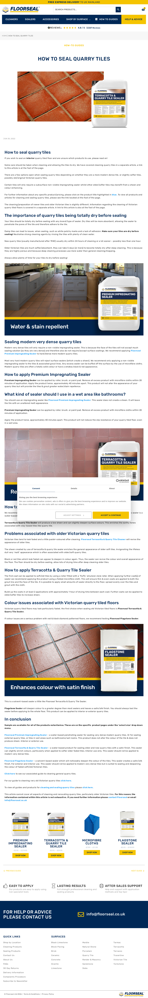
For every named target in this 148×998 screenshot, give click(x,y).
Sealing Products (11, 951)
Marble (85, 942)
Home (4, 36)
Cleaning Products (12, 947)
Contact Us (9, 955)
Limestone (56, 968)
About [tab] (112, 488)
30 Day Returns (11, 968)
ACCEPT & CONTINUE (111, 515)
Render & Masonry (91, 960)
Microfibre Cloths (92, 842)
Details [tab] (74, 488)
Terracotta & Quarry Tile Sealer (56, 843)
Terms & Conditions (32, 994)
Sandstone (87, 964)
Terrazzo (118, 951)
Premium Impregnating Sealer (20, 843)
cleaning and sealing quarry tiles (57, 787)
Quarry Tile (87, 955)
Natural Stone (89, 947)
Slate (85, 968)
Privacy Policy (48, 994)
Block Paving (57, 947)
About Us (8, 960)
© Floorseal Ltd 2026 (13, 994)
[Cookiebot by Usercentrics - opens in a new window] (118, 481)
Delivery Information (13, 972)
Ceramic (55, 955)
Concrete (55, 960)
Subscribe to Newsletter (15, 981)
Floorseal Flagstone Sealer (19, 761)
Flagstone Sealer (127, 842)
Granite (55, 964)
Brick (53, 951)
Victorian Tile (120, 960)
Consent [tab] (36, 488)
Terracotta (119, 947)
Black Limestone (59, 942)
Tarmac (117, 942)
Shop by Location (12, 942)
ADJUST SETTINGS (73, 515)
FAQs (5, 964)
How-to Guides (74, 45)
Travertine (119, 955)
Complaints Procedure (14, 977)
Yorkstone (119, 964)
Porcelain (87, 951)
